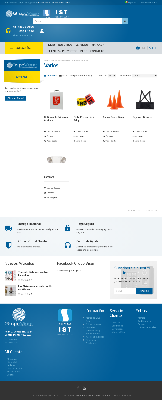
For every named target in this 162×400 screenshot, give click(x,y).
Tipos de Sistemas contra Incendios (33, 273)
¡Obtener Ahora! (15, 98)
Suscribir (144, 291)
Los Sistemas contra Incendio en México (35, 288)
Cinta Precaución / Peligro (84, 118)
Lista (63, 75)
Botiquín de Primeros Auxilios (56, 118)
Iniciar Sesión (44, 2)
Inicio (46, 60)
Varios (85, 60)
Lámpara (49, 176)
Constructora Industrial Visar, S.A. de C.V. (93, 395)
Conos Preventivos (113, 117)
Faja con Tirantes (142, 117)
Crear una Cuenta (61, 2)
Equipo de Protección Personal (65, 60)
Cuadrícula (50, 75)
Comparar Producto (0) (81, 75)
